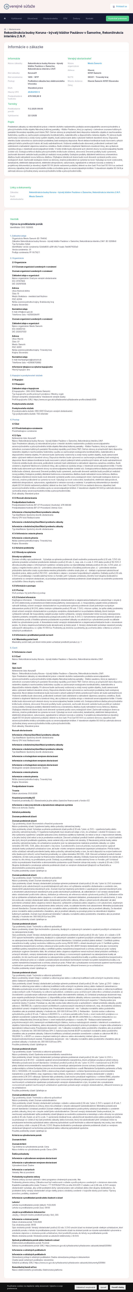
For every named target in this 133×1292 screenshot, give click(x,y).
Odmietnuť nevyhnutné (85, 1287)
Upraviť (103, 1287)
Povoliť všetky (118, 1287)
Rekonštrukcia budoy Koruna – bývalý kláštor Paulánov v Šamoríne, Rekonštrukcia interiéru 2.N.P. (74, 192)
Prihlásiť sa (121, 6)
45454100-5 (34, 92)
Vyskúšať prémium (117, 18)
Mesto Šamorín (95, 63)
